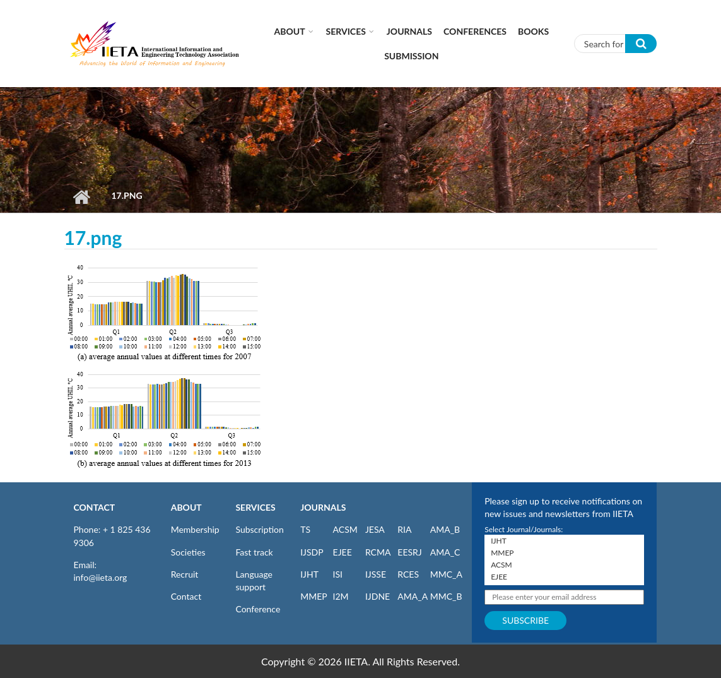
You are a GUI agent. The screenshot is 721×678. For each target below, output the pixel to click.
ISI (338, 574)
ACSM (345, 529)
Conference (257, 609)
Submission (411, 56)
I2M (341, 596)
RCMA (378, 552)
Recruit (185, 574)
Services (346, 31)
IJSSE (375, 574)
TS (305, 529)
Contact (186, 596)
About (289, 31)
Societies (188, 552)
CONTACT (94, 507)
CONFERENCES (475, 31)
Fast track (254, 552)
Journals (409, 31)
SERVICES (255, 507)
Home (81, 197)
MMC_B (446, 596)
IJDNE (377, 596)
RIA (404, 529)
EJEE (342, 552)
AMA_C (445, 552)
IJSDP (311, 552)
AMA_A (412, 596)
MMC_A (446, 574)
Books (533, 31)
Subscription (259, 529)
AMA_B (445, 529)
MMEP (313, 596)
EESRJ (409, 552)
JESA (375, 529)
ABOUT (186, 507)
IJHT (309, 574)
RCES (408, 574)
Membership (195, 529)
